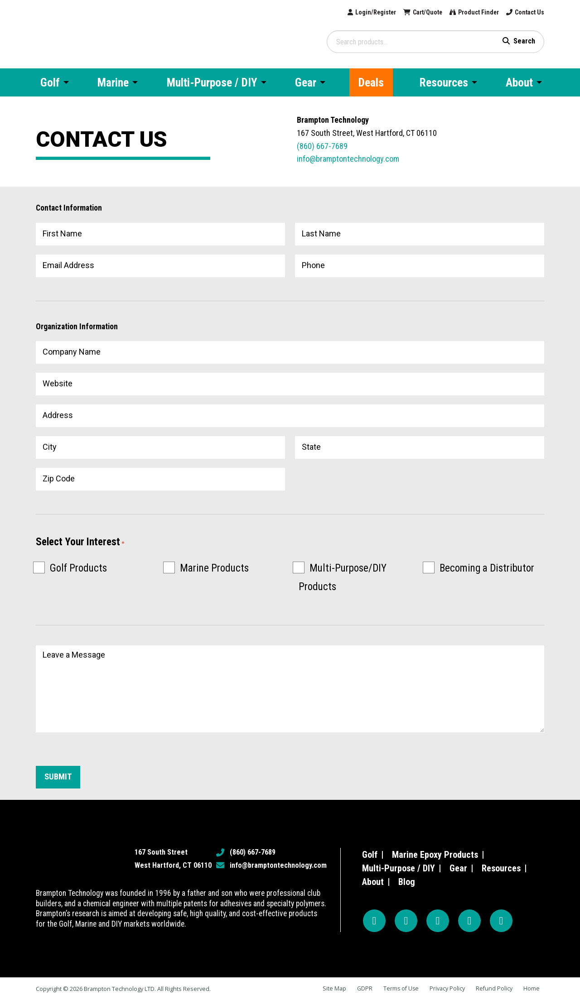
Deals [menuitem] (371, 82)
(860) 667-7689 (322, 146)
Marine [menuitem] (113, 82)
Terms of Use (400, 989)
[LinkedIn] (501, 920)
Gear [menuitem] (305, 82)
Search (524, 41)
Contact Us (527, 12)
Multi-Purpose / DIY (398, 868)
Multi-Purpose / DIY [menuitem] (212, 82)
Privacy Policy (446, 989)
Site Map (332, 989)
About (373, 881)
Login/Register (354, 12)
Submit (58, 777)
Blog (406, 881)
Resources (501, 868)
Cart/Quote (413, 12)
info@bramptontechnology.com (348, 158)
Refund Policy (493, 989)
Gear (458, 868)
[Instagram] (406, 920)
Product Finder (470, 12)
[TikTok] (469, 920)
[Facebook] (374, 920)
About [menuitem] (519, 82)
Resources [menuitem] (444, 82)
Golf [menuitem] (50, 82)
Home (531, 989)
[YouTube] (437, 920)
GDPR (363, 989)
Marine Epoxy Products (435, 854)
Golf (369, 854)
